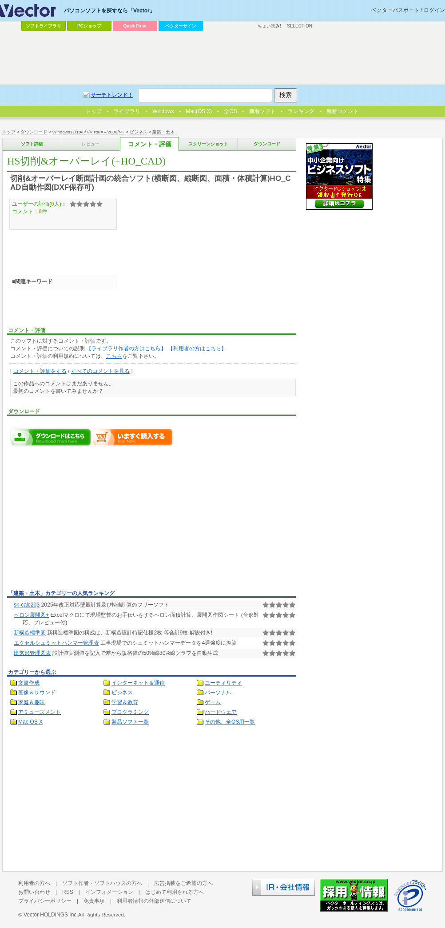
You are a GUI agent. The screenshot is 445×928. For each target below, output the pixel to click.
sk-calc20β (27, 605)
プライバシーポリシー (45, 901)
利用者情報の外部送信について (154, 901)
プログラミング (130, 712)
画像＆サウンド (37, 692)
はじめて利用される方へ (174, 892)
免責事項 (94, 901)
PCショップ (89, 25)
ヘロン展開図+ (31, 615)
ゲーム (213, 702)
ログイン (434, 10)
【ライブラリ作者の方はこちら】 (126, 348)
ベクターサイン (180, 25)
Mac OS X (30, 722)
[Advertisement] (81, 520)
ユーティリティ (223, 683)
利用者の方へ (34, 883)
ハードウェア (221, 712)
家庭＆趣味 (31, 702)
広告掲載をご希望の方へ (183, 883)
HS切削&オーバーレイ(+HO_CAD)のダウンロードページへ (51, 437)
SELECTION (299, 25)
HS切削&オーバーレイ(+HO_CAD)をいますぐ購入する (133, 437)
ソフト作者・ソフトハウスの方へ (102, 883)
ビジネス (122, 692)
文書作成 (29, 683)
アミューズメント (39, 712)
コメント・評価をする (40, 371)
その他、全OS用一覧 (230, 722)
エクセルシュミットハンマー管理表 (56, 643)
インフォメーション (109, 892)
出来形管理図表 (32, 653)
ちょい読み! (269, 25)
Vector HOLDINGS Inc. (51, 915)
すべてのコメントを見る (100, 371)
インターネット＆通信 (138, 683)
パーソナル (218, 692)
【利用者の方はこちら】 (197, 348)
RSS (67, 892)
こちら (114, 356)
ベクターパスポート (395, 10)
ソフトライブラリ (43, 25)
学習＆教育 (124, 702)
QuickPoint (135, 25)
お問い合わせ (34, 892)
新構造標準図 (30, 633)
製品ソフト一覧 (130, 722)
